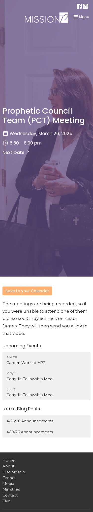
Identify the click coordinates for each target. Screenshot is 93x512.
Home (8, 460)
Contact (10, 495)
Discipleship (13, 472)
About (8, 466)
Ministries (11, 489)
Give (6, 501)
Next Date (16, 152)
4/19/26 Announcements (29, 432)
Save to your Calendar (27, 290)
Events (8, 477)
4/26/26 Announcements (29, 421)
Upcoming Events (21, 346)
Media (8, 483)
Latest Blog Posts (21, 409)
